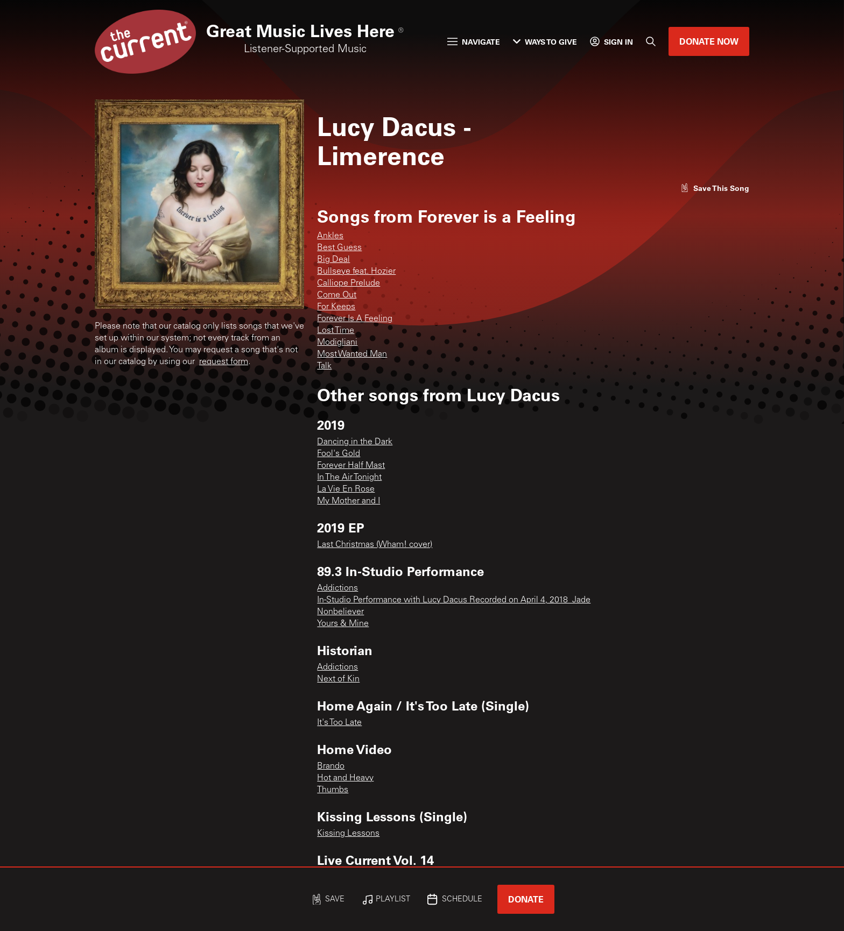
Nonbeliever (340, 612)
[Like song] (714, 188)
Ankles (330, 236)
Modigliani (337, 342)
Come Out (336, 295)
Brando (330, 766)
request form (223, 362)
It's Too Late (339, 723)
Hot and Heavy (345, 778)
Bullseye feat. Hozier (356, 271)
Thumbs (332, 790)
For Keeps (336, 307)
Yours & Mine (343, 624)
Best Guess (339, 248)
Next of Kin (338, 679)
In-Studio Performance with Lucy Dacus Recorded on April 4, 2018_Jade (453, 600)
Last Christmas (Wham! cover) (374, 545)
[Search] (651, 41)
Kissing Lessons (348, 833)
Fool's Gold (338, 454)
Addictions (337, 588)
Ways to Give (545, 42)
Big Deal (333, 259)
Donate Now (708, 41)
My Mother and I (348, 501)
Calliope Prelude (348, 283)
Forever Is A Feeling (354, 319)
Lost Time (335, 330)
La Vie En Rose (346, 489)
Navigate (473, 42)
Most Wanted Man (352, 354)
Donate (526, 899)
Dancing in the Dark (354, 442)
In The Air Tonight (349, 477)
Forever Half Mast (351, 465)
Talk (324, 366)
